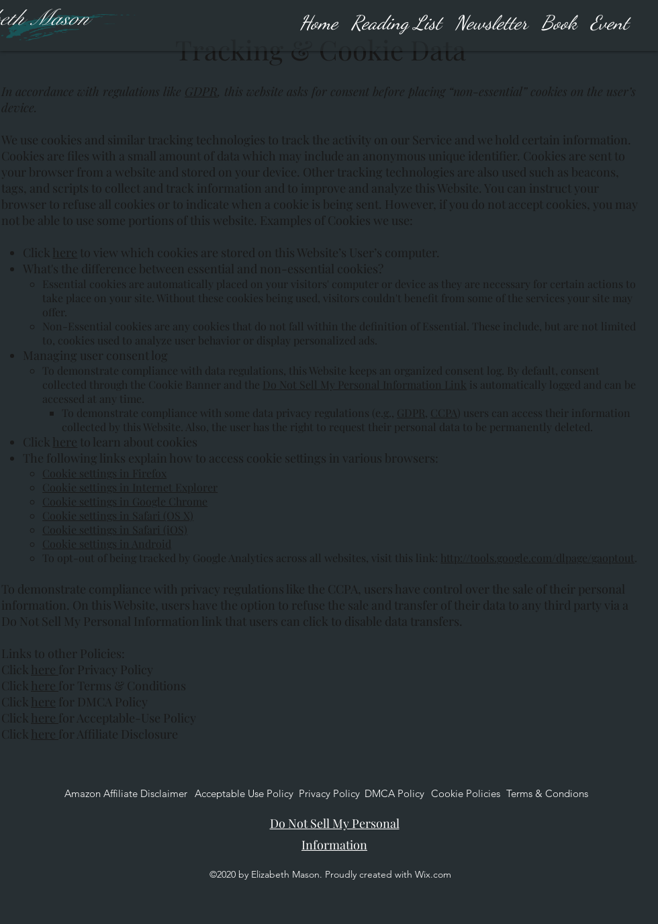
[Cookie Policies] (465, 794)
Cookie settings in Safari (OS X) (117, 515)
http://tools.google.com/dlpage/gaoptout (537, 558)
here (64, 252)
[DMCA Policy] (394, 794)
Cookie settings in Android (106, 544)
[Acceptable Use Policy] (243, 794)
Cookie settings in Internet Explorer (130, 487)
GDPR (201, 91)
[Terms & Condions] (547, 794)
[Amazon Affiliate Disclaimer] (125, 794)
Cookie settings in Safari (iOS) (114, 529)
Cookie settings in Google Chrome (124, 501)
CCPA (443, 413)
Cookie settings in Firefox (104, 473)
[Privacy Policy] (329, 794)
